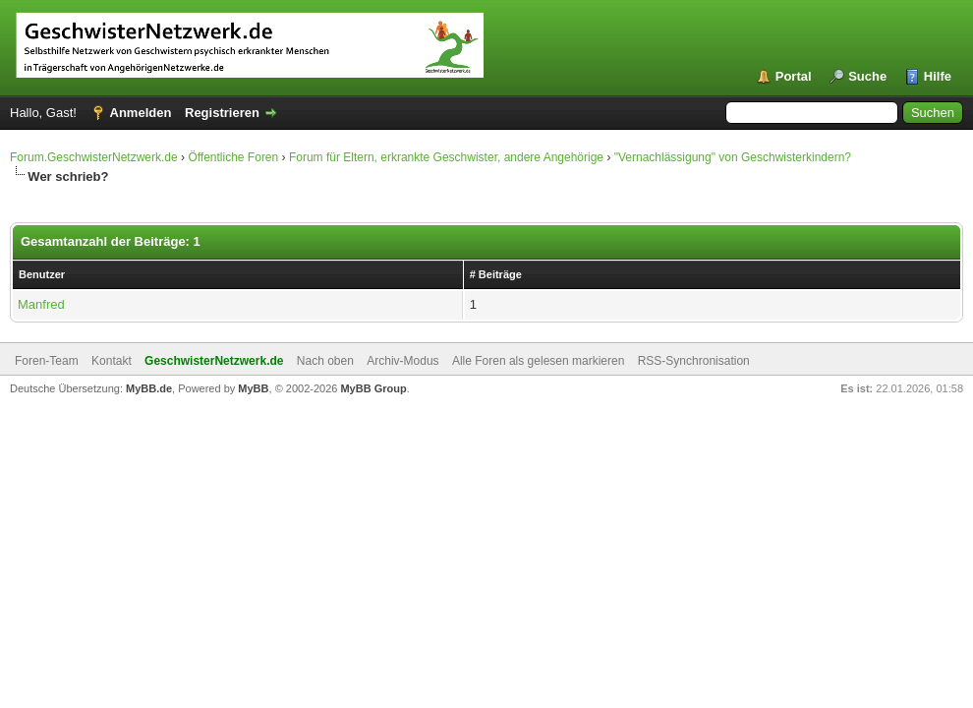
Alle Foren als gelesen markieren (538, 361)
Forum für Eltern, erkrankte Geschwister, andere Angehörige (446, 157)
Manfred (41, 304)
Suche (867, 76)
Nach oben (325, 361)
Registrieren (222, 112)
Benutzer (42, 274)
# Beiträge (496, 274)
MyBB (253, 388)
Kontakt (111, 361)
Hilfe (937, 76)
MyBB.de (149, 388)
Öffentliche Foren (233, 157)
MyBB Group (373, 388)
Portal (793, 76)
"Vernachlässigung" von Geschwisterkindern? (732, 157)
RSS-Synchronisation (694, 361)
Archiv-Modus (402, 361)
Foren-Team (47, 361)
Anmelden (141, 112)
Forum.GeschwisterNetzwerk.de (94, 157)
